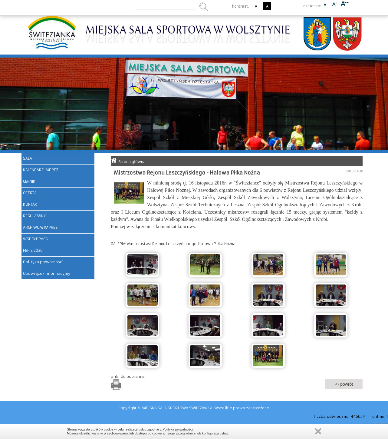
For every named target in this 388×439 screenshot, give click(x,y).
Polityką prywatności (178, 429)
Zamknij (318, 431)
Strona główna (132, 161)
